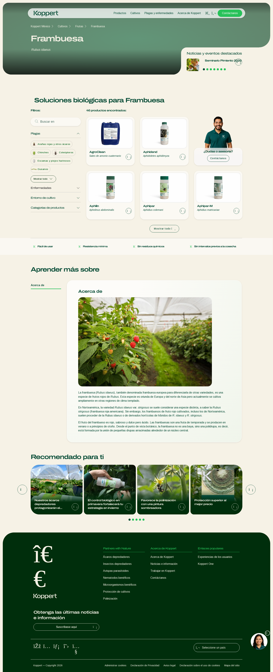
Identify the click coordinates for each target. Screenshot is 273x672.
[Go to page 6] (221, 69)
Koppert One (206, 563)
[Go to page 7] (225, 69)
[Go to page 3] (211, 69)
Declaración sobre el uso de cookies (200, 665)
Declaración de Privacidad (145, 665)
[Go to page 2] (207, 69)
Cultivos (135, 13)
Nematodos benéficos (116, 577)
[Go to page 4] (214, 69)
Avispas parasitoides (116, 570)
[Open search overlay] (207, 13)
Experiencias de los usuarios (215, 556)
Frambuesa (98, 26)
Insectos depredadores (117, 563)
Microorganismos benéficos (119, 584)
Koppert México (40, 26)
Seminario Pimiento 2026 (223, 60)
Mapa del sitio (232, 665)
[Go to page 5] (218, 69)
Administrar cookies (115, 665)
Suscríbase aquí (77, 627)
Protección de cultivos (116, 591)
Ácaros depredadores (116, 556)
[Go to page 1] (204, 69)
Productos (120, 13)
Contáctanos (230, 13)
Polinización (110, 598)
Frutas (79, 26)
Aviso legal (169, 665)
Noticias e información (163, 563)
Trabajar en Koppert (162, 570)
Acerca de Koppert (189, 13)
